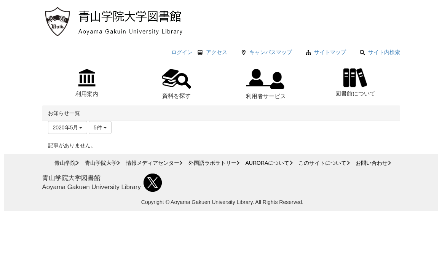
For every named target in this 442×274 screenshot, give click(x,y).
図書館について (355, 81)
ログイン (182, 52)
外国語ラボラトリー (212, 163)
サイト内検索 (380, 52)
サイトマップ (330, 52)
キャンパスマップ (270, 52)
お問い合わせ (372, 163)
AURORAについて (268, 163)
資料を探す (176, 84)
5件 (100, 127)
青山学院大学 (101, 163)
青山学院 (65, 163)
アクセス (216, 52)
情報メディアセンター (152, 163)
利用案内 (86, 83)
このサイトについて (322, 163)
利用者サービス (266, 84)
